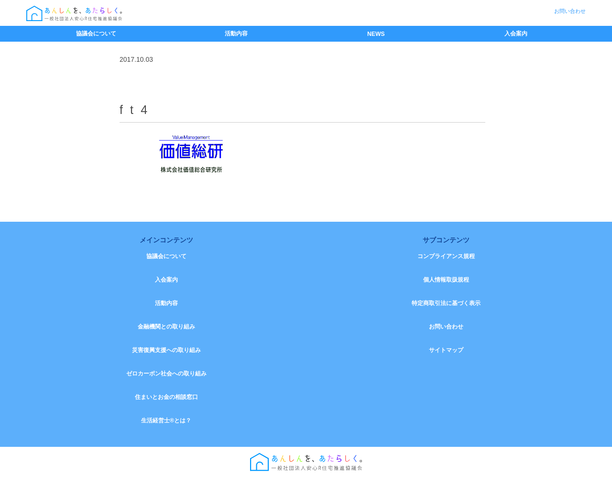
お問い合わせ (570, 11)
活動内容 (236, 33)
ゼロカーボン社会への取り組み (166, 373)
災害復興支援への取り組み (166, 350)
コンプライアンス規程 (446, 256)
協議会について (96, 33)
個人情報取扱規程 (446, 279)
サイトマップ (446, 350)
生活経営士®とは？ (166, 420)
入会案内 (515, 33)
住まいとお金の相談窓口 (166, 397)
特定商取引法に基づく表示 (446, 303)
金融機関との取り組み (166, 326)
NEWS (376, 34)
